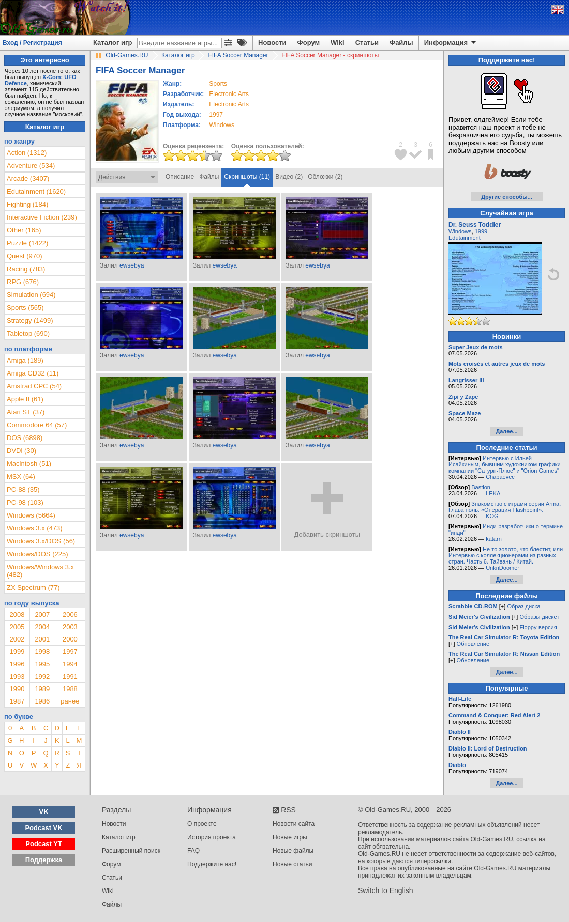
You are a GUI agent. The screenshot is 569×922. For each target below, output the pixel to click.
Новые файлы (293, 850)
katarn (494, 539)
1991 (70, 676)
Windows (460, 231)
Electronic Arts (229, 94)
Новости (272, 42)
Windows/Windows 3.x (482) (40, 571)
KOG (492, 516)
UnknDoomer (502, 568)
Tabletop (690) (28, 333)
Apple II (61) (25, 399)
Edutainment (464, 238)
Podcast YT (43, 844)
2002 (16, 639)
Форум (308, 42)
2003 (70, 627)
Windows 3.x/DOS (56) (41, 541)
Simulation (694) (31, 295)
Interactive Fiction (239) (42, 217)
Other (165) (24, 230)
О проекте (202, 823)
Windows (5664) (31, 515)
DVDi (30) (21, 451)
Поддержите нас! (211, 864)
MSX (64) (21, 476)
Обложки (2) (325, 176)
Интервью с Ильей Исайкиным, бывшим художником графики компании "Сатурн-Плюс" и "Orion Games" (504, 464)
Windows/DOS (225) (37, 554)
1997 (216, 114)
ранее (70, 701)
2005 (16, 627)
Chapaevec (500, 477)
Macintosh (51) (29, 463)
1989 (42, 689)
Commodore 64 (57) (37, 425)
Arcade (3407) (28, 178)
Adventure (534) (31, 165)
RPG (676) (23, 282)
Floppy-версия (538, 627)
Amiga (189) (25, 360)
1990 (16, 689)
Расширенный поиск (131, 850)
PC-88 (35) (23, 489)
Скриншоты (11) (247, 176)
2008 (16, 614)
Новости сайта (294, 823)
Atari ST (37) (25, 412)
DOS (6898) (24, 438)
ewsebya (131, 265)
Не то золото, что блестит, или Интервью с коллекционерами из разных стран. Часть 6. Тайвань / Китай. (505, 555)
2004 (42, 627)
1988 (70, 689)
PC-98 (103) (25, 502)
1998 (42, 651)
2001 (42, 639)
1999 (16, 651)
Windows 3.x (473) (35, 528)
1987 (16, 701)
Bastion (480, 487)
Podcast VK (43, 828)
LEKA (493, 493)
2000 (70, 639)
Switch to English (385, 890)
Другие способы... (506, 197)
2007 (42, 614)
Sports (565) (25, 307)
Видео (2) (289, 176)
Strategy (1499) (30, 320)
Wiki (338, 42)
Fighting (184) (27, 204)
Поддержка (44, 860)
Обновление (473, 643)
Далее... (506, 431)
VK (44, 812)
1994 (70, 664)
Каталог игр (112, 42)
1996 (16, 664)
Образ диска (523, 606)
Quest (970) (24, 256)
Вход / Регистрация (32, 42)
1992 (42, 676)
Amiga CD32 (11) (32, 373)
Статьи (367, 42)
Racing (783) (26, 269)
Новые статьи (292, 864)
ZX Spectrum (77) (33, 587)
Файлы (401, 42)
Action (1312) (27, 153)
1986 (42, 701)
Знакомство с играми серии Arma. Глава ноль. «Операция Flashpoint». (504, 507)
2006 (70, 614)
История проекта (211, 837)
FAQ (193, 850)
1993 (16, 676)
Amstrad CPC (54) (34, 386)
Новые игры (290, 837)
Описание (180, 176)
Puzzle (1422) (27, 243)
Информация (450, 43)
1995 (42, 664)
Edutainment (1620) (36, 191)
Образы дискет (539, 617)
